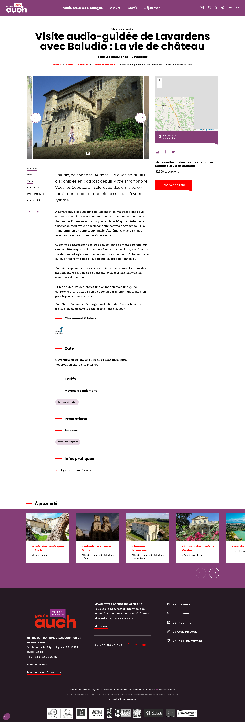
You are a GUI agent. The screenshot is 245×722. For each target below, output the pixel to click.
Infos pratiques (35, 194)
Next (140, 118)
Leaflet (198, 130)
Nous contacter (38, 664)
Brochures (179, 604)
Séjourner (152, 8)
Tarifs (30, 181)
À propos (32, 168)
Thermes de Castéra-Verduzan (198, 548)
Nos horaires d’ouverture (44, 672)
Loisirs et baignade (104, 64)
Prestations (33, 187)
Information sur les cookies (114, 689)
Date (29, 174)
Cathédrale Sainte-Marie (96, 548)
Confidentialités (136, 689)
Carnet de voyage (185, 640)
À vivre (115, 8)
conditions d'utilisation (144, 694)
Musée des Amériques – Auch (48, 548)
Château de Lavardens (141, 548)
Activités (83, 64)
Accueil (57, 64)
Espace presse (182, 631)
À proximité (33, 200)
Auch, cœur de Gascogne (83, 8)
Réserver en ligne (174, 184)
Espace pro (179, 622)
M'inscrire (101, 626)
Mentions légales (91, 689)
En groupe (178, 613)
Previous (35, 118)
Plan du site (75, 689)
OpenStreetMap (211, 130)
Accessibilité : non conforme (122, 699)
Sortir (69, 64)
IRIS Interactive (168, 689)
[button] (159, 80)
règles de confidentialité (116, 694)
